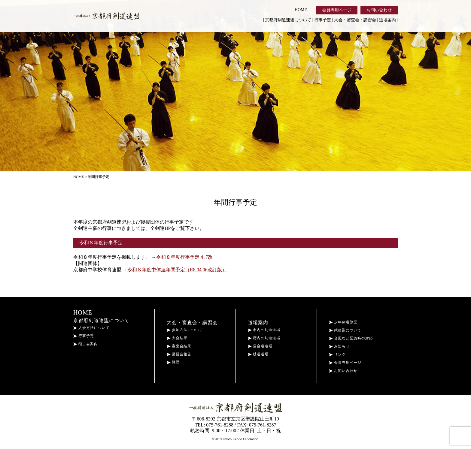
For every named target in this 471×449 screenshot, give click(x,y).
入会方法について (91, 328)
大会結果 (177, 338)
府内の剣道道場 (264, 338)
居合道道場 (260, 346)
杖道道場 (258, 354)
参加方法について (185, 330)
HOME (301, 10)
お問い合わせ (379, 10)
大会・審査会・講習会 (355, 20)
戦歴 (173, 362)
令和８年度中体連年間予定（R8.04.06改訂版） (177, 269)
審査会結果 (179, 346)
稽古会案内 (85, 344)
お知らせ (339, 346)
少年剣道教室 (343, 322)
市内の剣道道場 (264, 330)
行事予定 (322, 20)
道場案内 (387, 20)
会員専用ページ (336, 10)
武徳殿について (345, 330)
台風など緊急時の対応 (351, 338)
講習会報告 (179, 354)
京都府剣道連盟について (288, 20)
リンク (337, 354)
